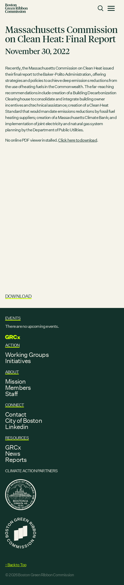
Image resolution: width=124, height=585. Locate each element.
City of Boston (23, 420)
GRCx (13, 447)
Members (18, 387)
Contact (15, 414)
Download (18, 296)
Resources (17, 437)
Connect (14, 404)
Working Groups (27, 354)
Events (13, 318)
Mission (15, 381)
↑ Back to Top (15, 564)
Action (12, 345)
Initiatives (18, 360)
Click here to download (77, 140)
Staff (11, 393)
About (12, 371)
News (12, 453)
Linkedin (16, 426)
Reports (15, 459)
